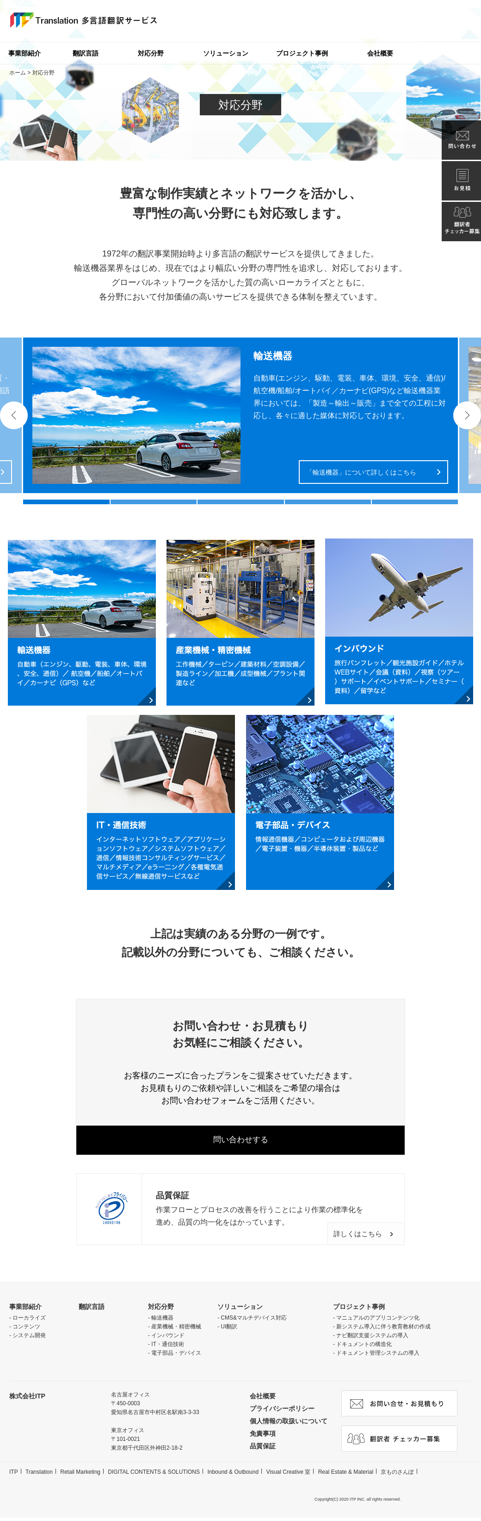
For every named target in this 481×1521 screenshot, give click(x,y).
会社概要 (380, 53)
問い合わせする (240, 1141)
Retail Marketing (80, 1475)
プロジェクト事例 (302, 53)
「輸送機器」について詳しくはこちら (361, 472)
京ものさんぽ (397, 1475)
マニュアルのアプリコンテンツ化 (377, 1321)
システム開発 (29, 1338)
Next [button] (467, 415)
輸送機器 (162, 1321)
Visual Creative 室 (288, 1475)
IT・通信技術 (167, 1347)
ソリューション (225, 53)
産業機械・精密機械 (176, 1330)
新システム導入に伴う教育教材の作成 (383, 1330)
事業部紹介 (25, 1310)
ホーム (17, 72)
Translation (39, 1475)
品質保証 (263, 1449)
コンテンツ (26, 1330)
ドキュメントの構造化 (364, 1347)
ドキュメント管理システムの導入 (377, 1356)
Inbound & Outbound (233, 1475)
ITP (13, 1475)
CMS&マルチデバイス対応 (254, 1321)
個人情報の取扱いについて (288, 1424)
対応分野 (151, 53)
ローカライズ (29, 1321)
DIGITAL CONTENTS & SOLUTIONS (154, 1475)
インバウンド (168, 1338)
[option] (240, 415)
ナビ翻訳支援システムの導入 (372, 1338)
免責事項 (263, 1436)
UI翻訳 (229, 1330)
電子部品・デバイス (176, 1356)
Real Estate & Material (345, 1475)
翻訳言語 (86, 53)
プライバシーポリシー (282, 1411)
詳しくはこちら (350, 1236)
